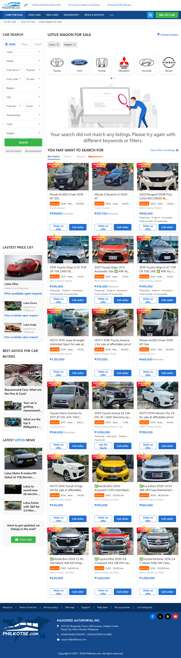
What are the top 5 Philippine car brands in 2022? (32, 423)
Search (23, 142)
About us (7, 607)
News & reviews (94, 14)
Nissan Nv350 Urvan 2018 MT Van (156, 342)
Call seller (78, 227)
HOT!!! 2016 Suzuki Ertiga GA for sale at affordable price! (66, 488)
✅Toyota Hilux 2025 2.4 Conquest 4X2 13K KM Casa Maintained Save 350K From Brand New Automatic (112, 561)
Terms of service (28, 607)
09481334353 (68, 634)
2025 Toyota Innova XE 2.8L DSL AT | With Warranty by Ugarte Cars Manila (112, 415)
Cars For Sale (14, 14)
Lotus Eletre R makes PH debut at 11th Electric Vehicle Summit (20, 475)
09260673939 (94, 634)
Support (85, 607)
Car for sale (10, 21)
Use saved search (33, 151)
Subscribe (23, 539)
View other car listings (162, 150)
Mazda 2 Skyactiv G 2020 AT (110, 196)
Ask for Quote (103, 446)
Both (12, 44)
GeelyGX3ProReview (120, 4)
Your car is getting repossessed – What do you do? (32, 406)
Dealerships (71, 14)
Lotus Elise (11, 284)
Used (38, 44)
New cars (52, 14)
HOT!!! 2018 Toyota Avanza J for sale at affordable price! (112, 342)
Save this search (13, 151)
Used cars (34, 14)
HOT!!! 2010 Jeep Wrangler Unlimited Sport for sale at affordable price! (67, 342)
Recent (81, 156)
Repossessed (96, 156)
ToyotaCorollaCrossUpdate (85, 4)
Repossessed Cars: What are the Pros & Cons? (23, 392)
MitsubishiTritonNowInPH (47, 4)
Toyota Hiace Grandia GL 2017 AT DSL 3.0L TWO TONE (66, 415)
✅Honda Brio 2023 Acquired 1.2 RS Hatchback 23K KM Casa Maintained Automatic (111, 488)
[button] (111, 78)
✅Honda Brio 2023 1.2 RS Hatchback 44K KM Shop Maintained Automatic (66, 561)
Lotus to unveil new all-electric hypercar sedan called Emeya (31, 490)
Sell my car (167, 15)
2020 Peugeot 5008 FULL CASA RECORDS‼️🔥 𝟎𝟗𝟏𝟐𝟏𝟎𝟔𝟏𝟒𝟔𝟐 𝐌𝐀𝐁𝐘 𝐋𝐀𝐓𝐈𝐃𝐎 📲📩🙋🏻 (155, 197)
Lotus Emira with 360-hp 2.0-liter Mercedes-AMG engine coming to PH (32, 506)
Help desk (102, 607)
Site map (69, 607)
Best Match (54, 156)
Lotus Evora (30, 303)
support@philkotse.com (73, 639)
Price (68, 156)
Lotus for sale (28, 21)
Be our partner (122, 607)
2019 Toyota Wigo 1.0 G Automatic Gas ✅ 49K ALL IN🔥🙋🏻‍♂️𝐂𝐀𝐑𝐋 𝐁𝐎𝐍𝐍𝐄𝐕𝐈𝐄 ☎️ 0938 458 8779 (111, 269)
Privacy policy (51, 607)
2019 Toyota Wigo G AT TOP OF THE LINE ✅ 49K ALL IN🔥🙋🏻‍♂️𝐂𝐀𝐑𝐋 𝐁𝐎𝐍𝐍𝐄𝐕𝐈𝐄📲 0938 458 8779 (157, 269)
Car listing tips (144, 607)
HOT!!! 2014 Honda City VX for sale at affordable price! (157, 415)
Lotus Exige (29, 324)
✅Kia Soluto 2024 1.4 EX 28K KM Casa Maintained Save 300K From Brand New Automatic (157, 488)
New (25, 44)
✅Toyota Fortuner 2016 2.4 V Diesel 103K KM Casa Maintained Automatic (157, 561)
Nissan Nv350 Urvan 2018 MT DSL (66, 196)
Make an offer (59, 227)
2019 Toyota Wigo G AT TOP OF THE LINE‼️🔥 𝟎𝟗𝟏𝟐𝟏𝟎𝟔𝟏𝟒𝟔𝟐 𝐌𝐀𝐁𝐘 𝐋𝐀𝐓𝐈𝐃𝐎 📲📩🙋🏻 (68, 269)
